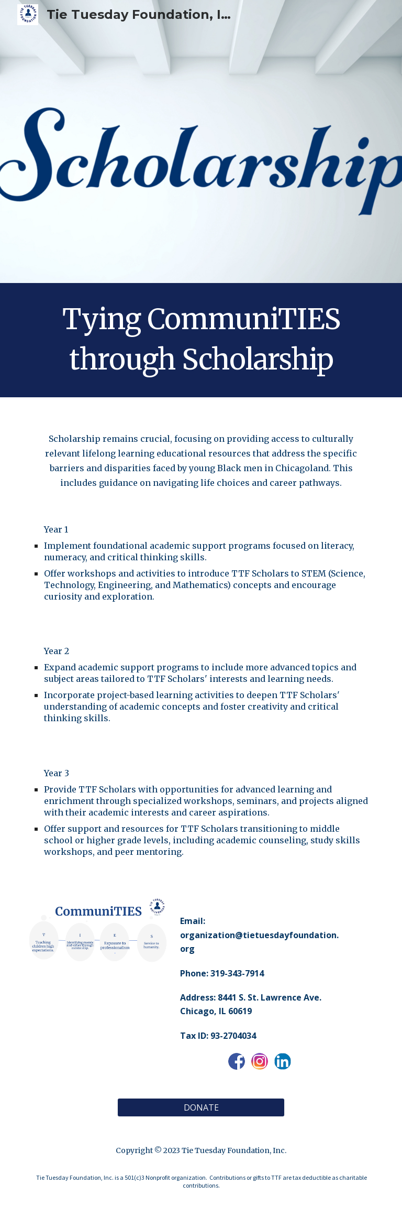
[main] (200, 340)
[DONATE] (201, 1107)
